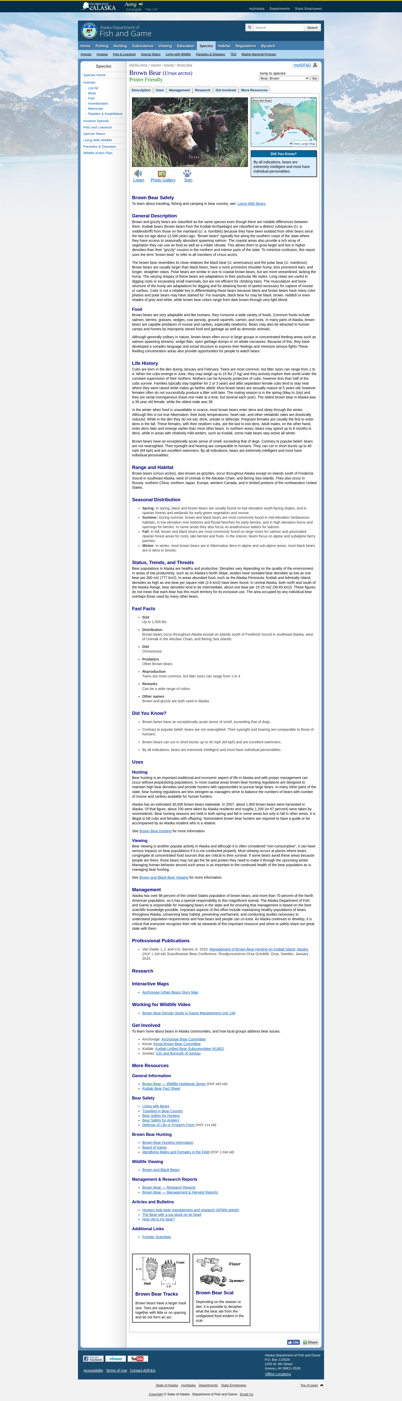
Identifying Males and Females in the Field (175, 1152)
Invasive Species (96, 121)
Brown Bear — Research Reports (169, 1187)
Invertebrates (98, 103)
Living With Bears (251, 204)
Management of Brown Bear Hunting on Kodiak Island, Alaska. (259, 949)
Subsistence (142, 46)
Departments (279, 9)
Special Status (150, 54)
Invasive (102, 54)
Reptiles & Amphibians (105, 114)
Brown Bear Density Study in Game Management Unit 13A (188, 1013)
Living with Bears (155, 1106)
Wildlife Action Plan (97, 153)
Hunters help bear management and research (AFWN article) (190, 1210)
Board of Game (154, 1147)
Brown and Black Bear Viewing (163, 877)
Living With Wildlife (97, 140)
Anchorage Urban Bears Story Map (170, 992)
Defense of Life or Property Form (168, 1125)
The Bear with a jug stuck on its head (171, 1215)
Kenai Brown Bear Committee (177, 1044)
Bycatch (268, 46)
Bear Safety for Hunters (161, 1116)
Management (179, 90)
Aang (130, 4)
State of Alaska (101, 6)
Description (141, 90)
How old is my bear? (158, 1219)
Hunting (120, 46)
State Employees (308, 9)
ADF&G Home (138, 64)
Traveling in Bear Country (162, 1111)
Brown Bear (184, 64)
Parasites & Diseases (210, 54)
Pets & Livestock (124, 54)
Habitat (224, 46)
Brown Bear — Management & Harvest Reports (180, 1192)
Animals (86, 54)
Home (86, 46)
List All (93, 88)
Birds (92, 93)
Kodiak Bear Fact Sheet (161, 1088)
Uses (160, 90)
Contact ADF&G (143, 1370)
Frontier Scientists (156, 1237)
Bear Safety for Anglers (160, 1120)
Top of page (309, 1385)
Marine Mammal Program (259, 54)
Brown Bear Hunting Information (167, 1142)
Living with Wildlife (178, 54)
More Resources (254, 90)
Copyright (156, 1394)
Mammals (95, 109)
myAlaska (257, 9)
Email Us (246, 1394)
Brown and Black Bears (161, 1170)
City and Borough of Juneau (178, 1053)
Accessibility (93, 1370)
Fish (91, 98)
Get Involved (226, 90)
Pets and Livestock (97, 127)
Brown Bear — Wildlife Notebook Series (174, 1084)
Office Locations (278, 1374)
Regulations (246, 46)
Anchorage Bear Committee (184, 1039)
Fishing (102, 46)
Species (206, 46)
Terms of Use (116, 1370)
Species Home (94, 75)
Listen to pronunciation (140, 4)
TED (233, 54)
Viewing (165, 46)
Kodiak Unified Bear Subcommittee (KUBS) (189, 1049)
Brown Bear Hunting (155, 831)
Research (202, 90)
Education (186, 46)
